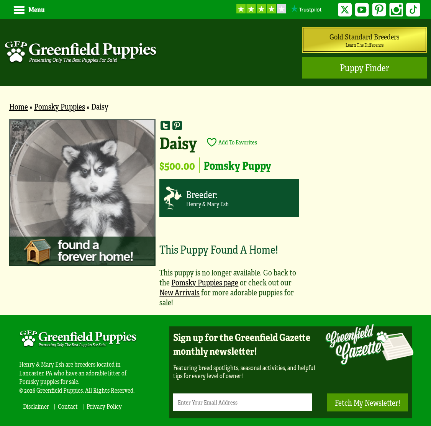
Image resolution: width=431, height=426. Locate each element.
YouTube (362, 10)
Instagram (396, 10)
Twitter (345, 10)
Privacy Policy (104, 406)
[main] (215, 217)
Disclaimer (36, 406)
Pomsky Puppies (59, 106)
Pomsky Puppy (237, 165)
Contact (68, 406)
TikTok (413, 10)
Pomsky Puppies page (204, 282)
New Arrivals (179, 292)
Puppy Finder (364, 67)
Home (18, 106)
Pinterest (379, 10)
